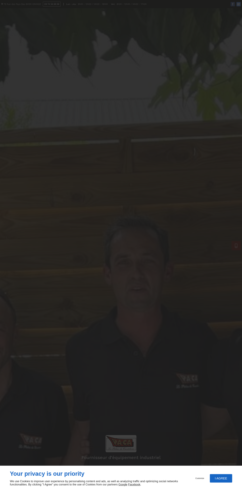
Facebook (134, 484)
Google (122, 484)
